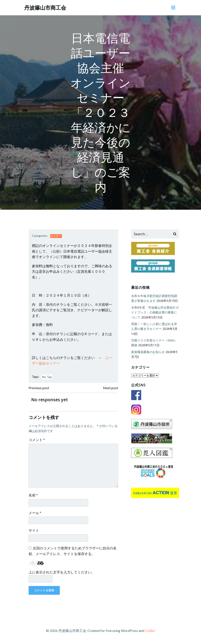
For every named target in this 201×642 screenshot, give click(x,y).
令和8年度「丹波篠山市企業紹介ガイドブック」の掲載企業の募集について (155, 312)
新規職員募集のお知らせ (148, 352)
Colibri (150, 630)
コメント (37, 440)
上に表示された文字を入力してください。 (62, 572)
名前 (33, 495)
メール (35, 513)
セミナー (56, 235)
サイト (34, 530)
